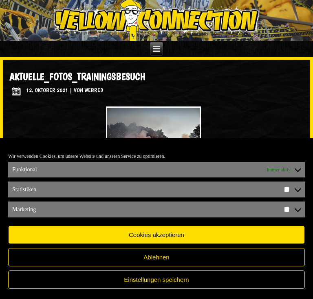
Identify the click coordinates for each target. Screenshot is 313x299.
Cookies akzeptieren (156, 234)
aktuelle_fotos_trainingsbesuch (77, 77)
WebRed (93, 90)
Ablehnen (156, 257)
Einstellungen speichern (156, 279)
